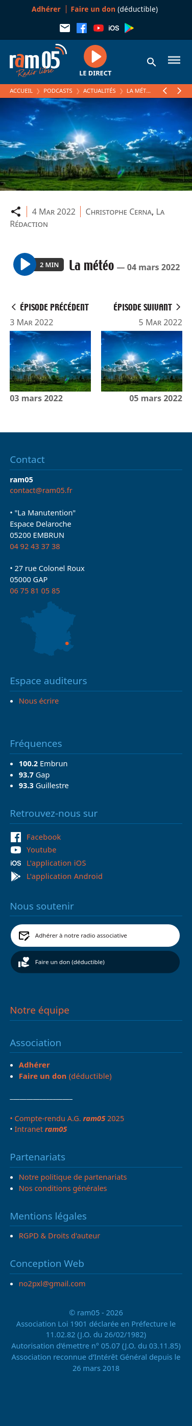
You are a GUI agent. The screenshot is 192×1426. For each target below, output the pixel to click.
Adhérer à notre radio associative (81, 935)
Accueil (21, 90)
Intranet (40, 1129)
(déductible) (114, 9)
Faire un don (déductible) (70, 962)
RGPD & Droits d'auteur (59, 1235)
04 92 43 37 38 (35, 546)
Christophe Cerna (119, 211)
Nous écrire (39, 700)
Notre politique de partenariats (73, 1177)
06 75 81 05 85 (35, 590)
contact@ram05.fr (41, 490)
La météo (140, 90)
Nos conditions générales (63, 1188)
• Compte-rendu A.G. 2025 (67, 1118)
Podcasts (57, 90)
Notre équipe (39, 1010)
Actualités (99, 90)
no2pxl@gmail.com (52, 1283)
